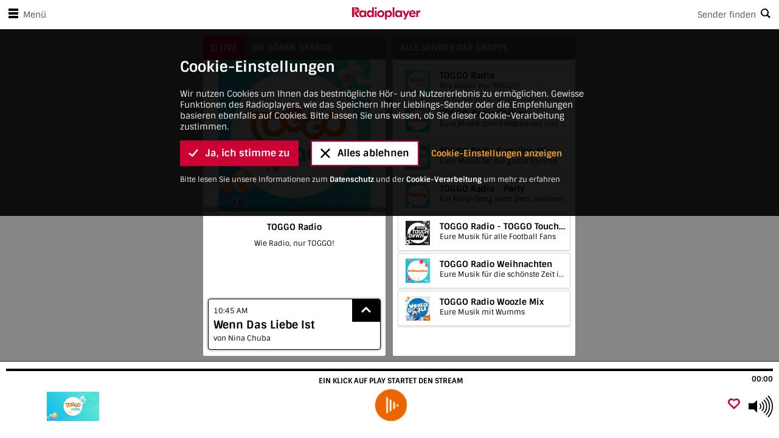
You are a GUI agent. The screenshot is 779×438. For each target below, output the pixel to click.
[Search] (600, 14)
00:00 (762, 379)
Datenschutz (352, 167)
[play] (391, 405)
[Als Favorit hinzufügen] (734, 404)
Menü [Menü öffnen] (25, 15)
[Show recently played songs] (366, 310)
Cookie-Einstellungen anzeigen (496, 141)
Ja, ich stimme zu (239, 140)
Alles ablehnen (364, 140)
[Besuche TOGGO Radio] (74, 406)
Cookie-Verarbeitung (444, 167)
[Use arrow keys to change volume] (761, 406)
